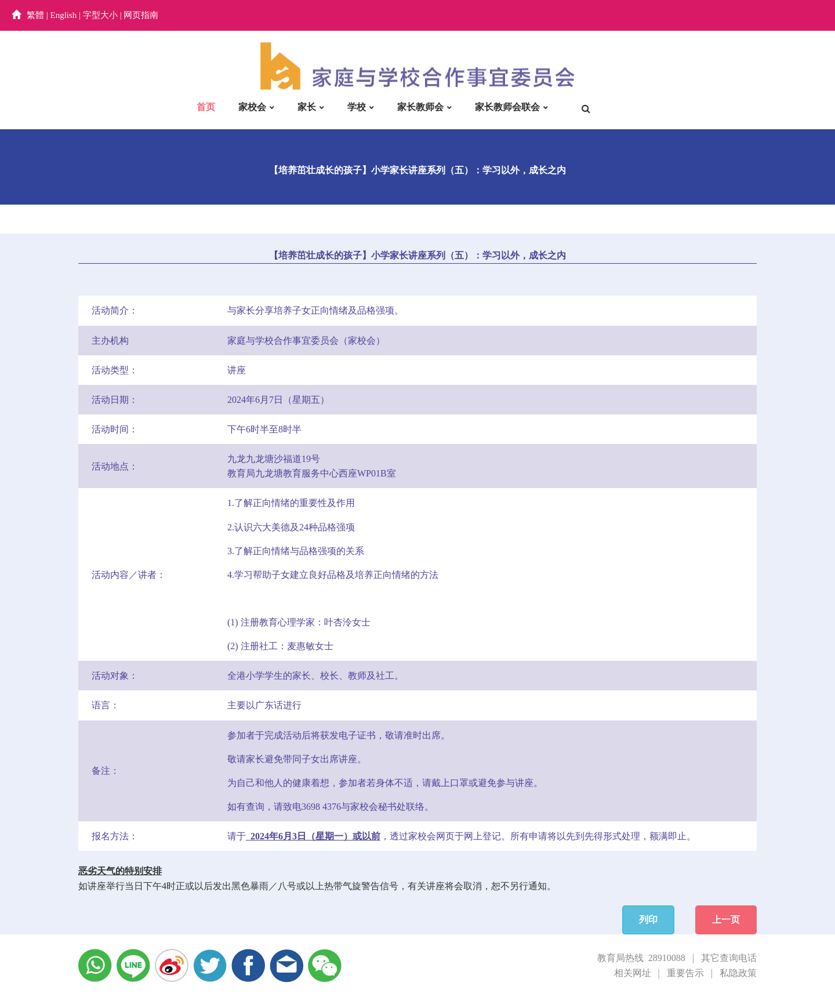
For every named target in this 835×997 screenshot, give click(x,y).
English (63, 15)
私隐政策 (738, 973)
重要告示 (685, 973)
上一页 (726, 920)
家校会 (252, 107)
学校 (356, 107)
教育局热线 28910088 (641, 958)
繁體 (35, 15)
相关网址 (632, 973)
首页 (206, 107)
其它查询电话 (729, 958)
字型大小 (100, 15)
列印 (648, 920)
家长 (306, 107)
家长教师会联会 (507, 107)
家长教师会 (420, 107)
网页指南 (141, 15)
